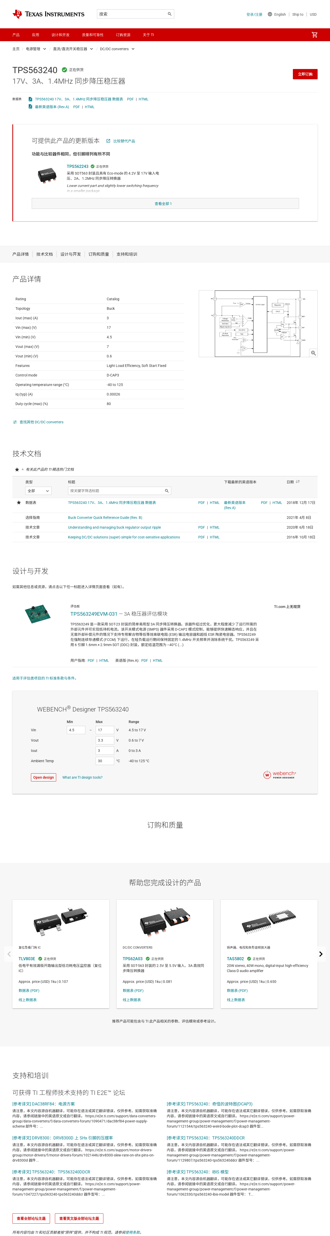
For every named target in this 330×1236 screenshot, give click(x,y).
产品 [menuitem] (16, 35)
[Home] (48, 14)
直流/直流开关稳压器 (70, 49)
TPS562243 (77, 166)
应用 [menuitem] (35, 35)
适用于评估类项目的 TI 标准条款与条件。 (45, 688)
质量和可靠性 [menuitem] (93, 35)
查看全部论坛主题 (31, 1229)
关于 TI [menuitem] (148, 35)
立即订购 (305, 74)
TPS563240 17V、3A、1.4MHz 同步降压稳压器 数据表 (79, 99)
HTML (143, 99)
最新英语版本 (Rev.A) (52, 107)
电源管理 (33, 49)
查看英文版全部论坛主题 (79, 1229)
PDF (130, 99)
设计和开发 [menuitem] (61, 35)
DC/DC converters (114, 49)
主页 (16, 49)
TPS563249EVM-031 (94, 624)
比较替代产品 (124, 141)
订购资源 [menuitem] (123, 35)
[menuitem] (314, 34)
